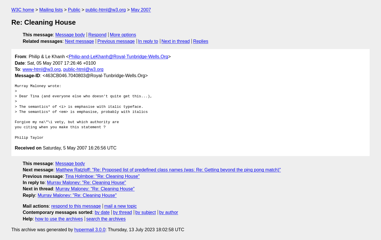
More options (123, 34)
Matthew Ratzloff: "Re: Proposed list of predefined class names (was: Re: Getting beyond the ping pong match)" (168, 169)
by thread (122, 212)
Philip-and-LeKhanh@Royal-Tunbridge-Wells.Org (118, 56)
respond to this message (76, 206)
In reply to (148, 41)
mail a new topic (120, 206)
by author (168, 212)
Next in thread (175, 41)
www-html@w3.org (41, 69)
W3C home (22, 9)
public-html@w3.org (106, 9)
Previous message (116, 41)
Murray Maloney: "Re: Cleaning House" (86, 182)
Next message (79, 41)
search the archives (106, 218)
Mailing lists (51, 9)
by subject (145, 212)
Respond (97, 34)
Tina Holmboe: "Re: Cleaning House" (102, 176)
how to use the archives (59, 218)
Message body (70, 34)
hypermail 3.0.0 (89, 229)
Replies (200, 41)
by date (102, 212)
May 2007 (141, 9)
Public (74, 9)
